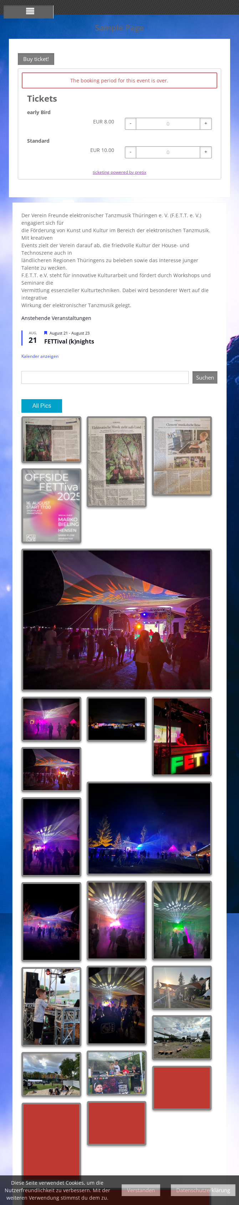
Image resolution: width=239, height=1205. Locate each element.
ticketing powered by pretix (119, 172)
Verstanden (141, 1190)
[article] (119, 123)
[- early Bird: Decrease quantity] (130, 124)
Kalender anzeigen (40, 356)
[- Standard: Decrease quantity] (130, 152)
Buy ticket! (36, 58)
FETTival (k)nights (69, 341)
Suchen (205, 377)
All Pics (41, 406)
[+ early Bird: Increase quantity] (206, 124)
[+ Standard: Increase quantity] (206, 152)
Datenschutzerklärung (203, 1190)
